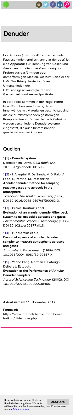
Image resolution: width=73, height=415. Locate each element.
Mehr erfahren (21, 409)
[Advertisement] (37, 366)
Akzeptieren (58, 401)
